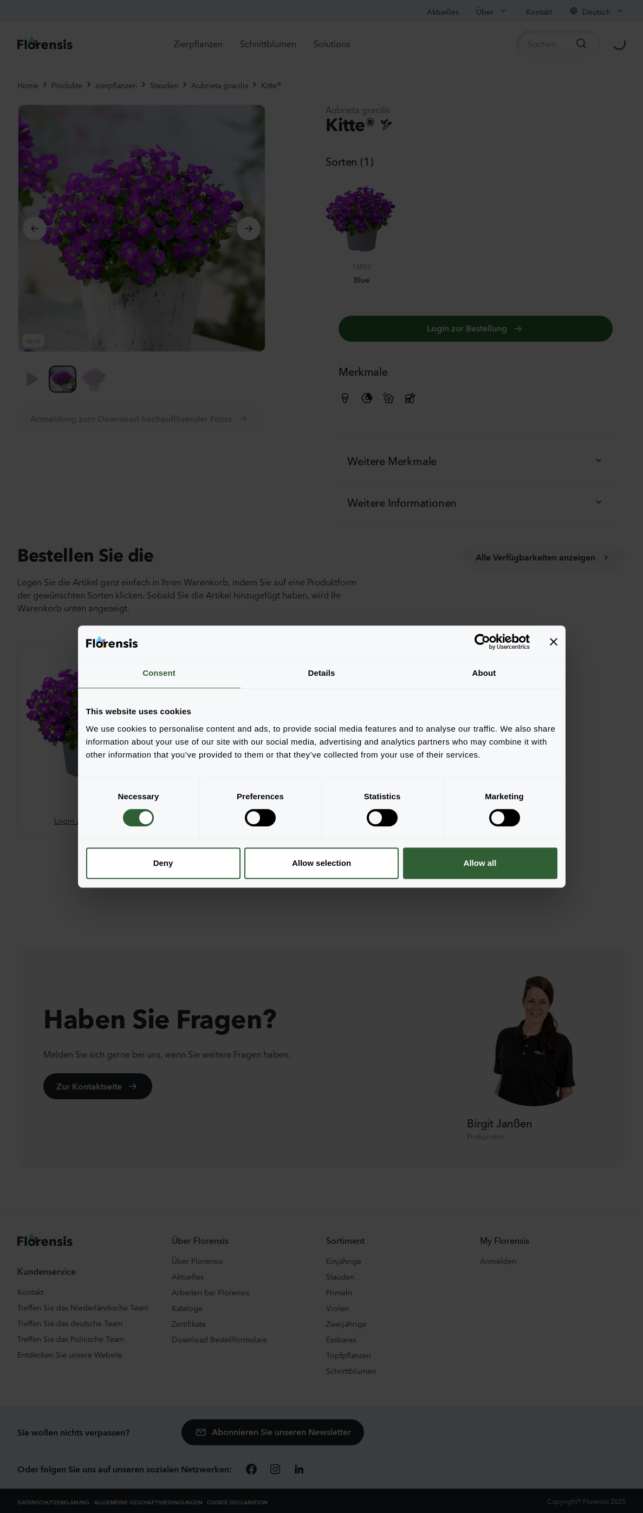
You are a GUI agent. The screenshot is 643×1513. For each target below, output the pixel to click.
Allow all (480, 863)
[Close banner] (553, 641)
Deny (163, 863)
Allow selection (321, 863)
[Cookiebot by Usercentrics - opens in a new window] (482, 642)
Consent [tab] (159, 672)
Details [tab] (321, 672)
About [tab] (484, 672)
